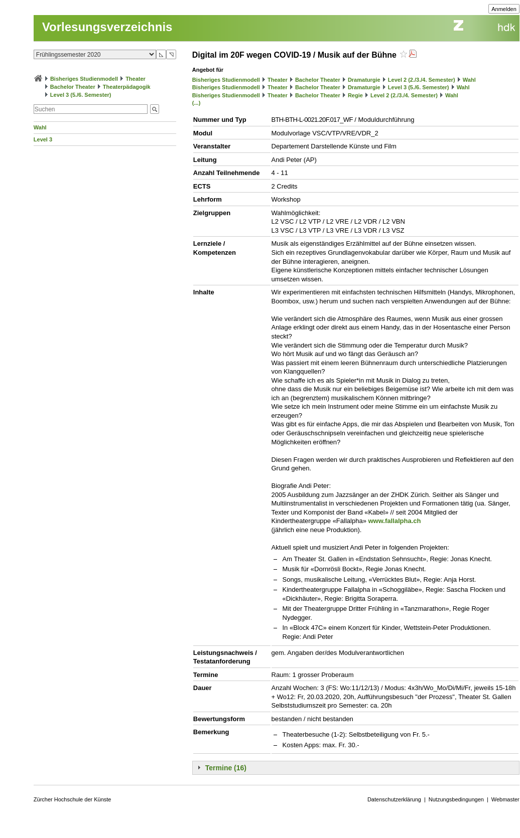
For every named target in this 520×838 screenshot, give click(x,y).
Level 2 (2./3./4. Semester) (421, 80)
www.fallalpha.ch (394, 521)
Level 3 (43, 139)
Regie (355, 95)
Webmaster (505, 799)
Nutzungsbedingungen (456, 799)
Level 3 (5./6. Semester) (80, 95)
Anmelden (503, 9)
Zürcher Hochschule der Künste (72, 799)
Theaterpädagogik (127, 87)
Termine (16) (225, 768)
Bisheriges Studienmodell (84, 79)
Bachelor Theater (72, 87)
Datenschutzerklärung (394, 799)
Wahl (40, 127)
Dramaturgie (364, 80)
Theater (135, 79)
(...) (196, 103)
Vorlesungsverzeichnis (107, 27)
